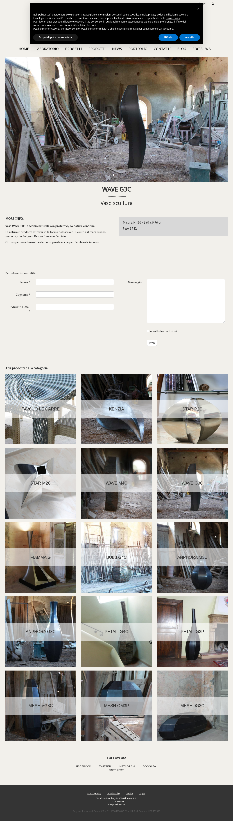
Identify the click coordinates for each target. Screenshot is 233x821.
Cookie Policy (113, 793)
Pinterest (116, 770)
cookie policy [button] (173, 18)
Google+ (149, 766)
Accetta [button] (189, 37)
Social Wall (203, 49)
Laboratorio (47, 49)
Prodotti (97, 49)
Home (24, 49)
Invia (152, 342)
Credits (129, 793)
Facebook (83, 766)
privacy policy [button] (155, 14)
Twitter (105, 766)
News (117, 49)
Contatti (162, 49)
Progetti (73, 49)
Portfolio (137, 49)
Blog (181, 49)
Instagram (127, 766)
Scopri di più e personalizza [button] (55, 37)
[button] (198, 9)
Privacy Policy (94, 793)
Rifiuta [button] (168, 37)
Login (142, 793)
